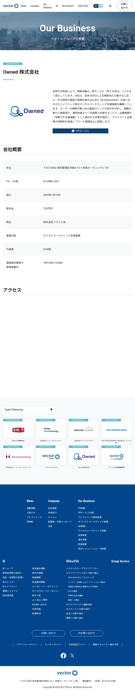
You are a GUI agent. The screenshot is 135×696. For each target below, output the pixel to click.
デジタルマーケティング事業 (92, 530)
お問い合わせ (124, 6)
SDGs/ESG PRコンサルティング (81, 578)
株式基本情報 (38, 568)
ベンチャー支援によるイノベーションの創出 (86, 582)
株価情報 (36, 577)
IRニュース (8, 568)
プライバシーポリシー (27, 644)
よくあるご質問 (39, 600)
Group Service (120, 561)
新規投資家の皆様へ (12, 573)
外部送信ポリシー (77, 644)
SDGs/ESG (72, 561)
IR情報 (30, 522)
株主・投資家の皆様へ (13, 577)
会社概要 (52, 508)
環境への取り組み (74, 618)
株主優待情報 (38, 582)
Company (54, 501)
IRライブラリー (10, 586)
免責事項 (36, 613)
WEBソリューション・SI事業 (92, 549)
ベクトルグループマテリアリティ (82, 568)
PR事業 (81, 508)
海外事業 (82, 539)
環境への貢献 (73, 600)
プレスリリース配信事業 (90, 517)
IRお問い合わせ (39, 604)
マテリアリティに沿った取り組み (82, 573)
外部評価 (36, 609)
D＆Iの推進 (72, 591)
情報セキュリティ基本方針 (106, 644)
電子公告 (36, 595)
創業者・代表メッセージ (60, 522)
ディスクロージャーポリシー (46, 591)
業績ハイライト (10, 591)
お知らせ (31, 512)
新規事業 (82, 544)
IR (4, 561)
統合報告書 (8, 595)
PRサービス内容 (86, 512)
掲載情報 (31, 508)
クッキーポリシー (53, 644)
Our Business (86, 501)
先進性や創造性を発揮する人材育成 (83, 587)
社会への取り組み (74, 613)
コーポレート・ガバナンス (45, 586)
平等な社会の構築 (75, 596)
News (30, 501)
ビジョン (52, 517)
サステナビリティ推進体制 (79, 604)
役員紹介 (52, 512)
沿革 (50, 526)
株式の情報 (37, 573)
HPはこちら (80, 130)
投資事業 (82, 535)
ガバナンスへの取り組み (78, 609)
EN (100, 6)
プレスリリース (34, 517)
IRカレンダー (9, 582)
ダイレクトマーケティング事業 (93, 522)
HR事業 (81, 526)
